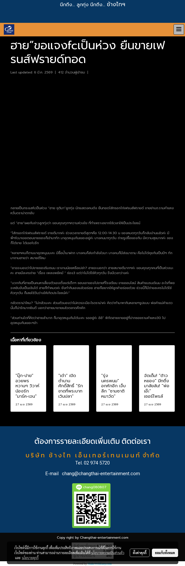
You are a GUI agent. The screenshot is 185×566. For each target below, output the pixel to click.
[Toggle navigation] (179, 29)
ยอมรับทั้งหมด (165, 553)
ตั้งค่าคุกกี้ (139, 553)
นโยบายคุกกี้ (30, 558)
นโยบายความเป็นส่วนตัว (107, 553)
